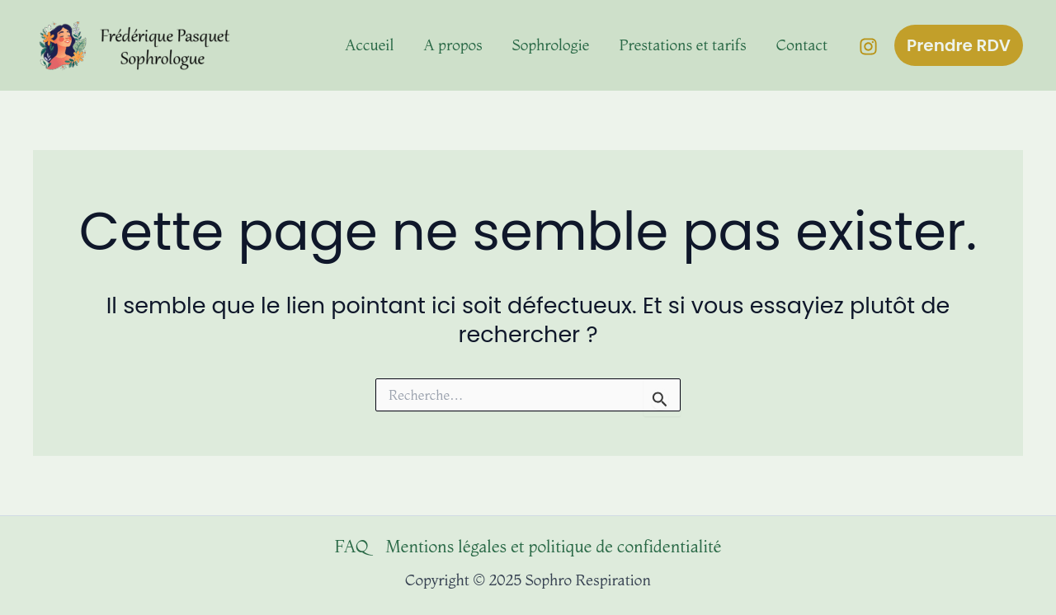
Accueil (369, 44)
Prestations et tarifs (683, 44)
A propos (452, 44)
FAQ (351, 546)
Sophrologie (551, 44)
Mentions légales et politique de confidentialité (553, 546)
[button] (958, 45)
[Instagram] (868, 46)
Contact (801, 44)
